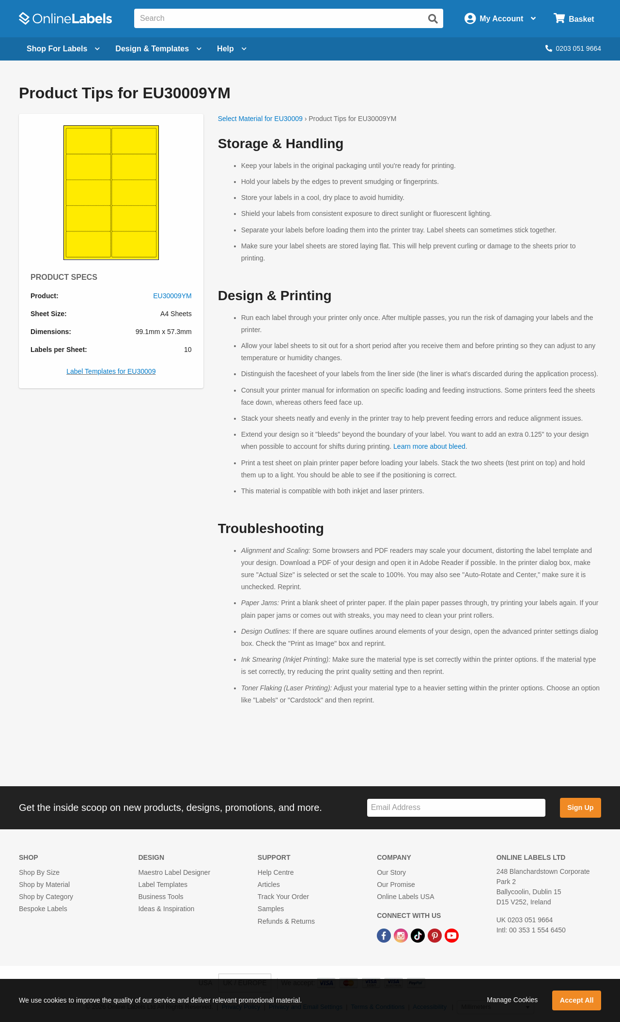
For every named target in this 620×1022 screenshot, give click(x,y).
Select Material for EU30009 (260, 118)
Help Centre (276, 872)
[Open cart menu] (573, 18)
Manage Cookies (512, 1000)
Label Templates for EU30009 (110, 371)
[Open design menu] (158, 49)
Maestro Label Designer (174, 872)
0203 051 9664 (573, 48)
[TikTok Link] (419, 935)
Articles (269, 884)
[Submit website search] (433, 19)
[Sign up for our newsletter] (456, 808)
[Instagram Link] (402, 935)
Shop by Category (46, 896)
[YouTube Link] (452, 935)
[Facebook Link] (385, 935)
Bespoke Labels (43, 909)
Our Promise (396, 884)
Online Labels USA (405, 896)
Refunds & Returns (286, 921)
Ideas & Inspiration (166, 909)
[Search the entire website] (288, 18)
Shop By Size (39, 872)
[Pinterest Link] (436, 935)
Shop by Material (44, 884)
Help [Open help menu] (232, 49)
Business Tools (160, 896)
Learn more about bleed (429, 446)
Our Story (391, 872)
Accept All (577, 1000)
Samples (271, 909)
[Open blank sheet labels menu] (63, 49)
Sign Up (580, 807)
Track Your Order (283, 896)
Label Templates (162, 884)
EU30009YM (172, 296)
